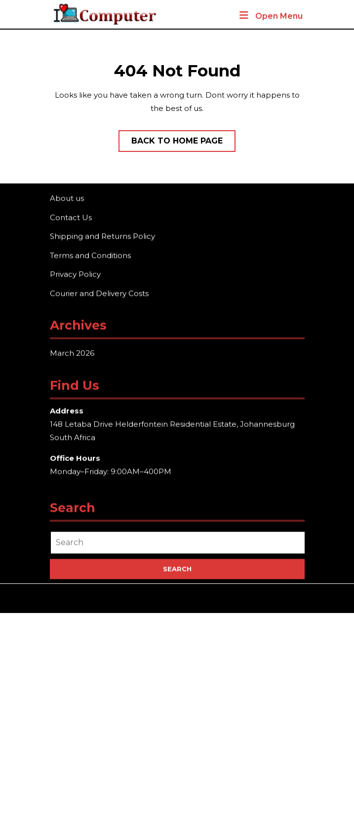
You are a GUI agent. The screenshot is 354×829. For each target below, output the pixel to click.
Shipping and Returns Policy (102, 237)
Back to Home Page (183, 143)
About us (67, 199)
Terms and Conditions (90, 255)
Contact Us (71, 217)
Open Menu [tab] (270, 16)
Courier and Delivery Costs (99, 293)
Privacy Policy (75, 275)
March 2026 (72, 354)
